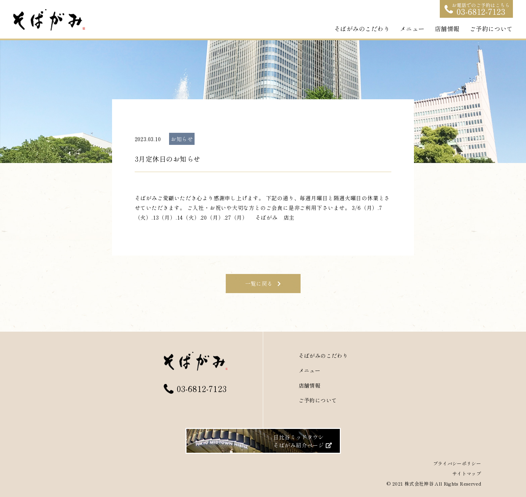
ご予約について (491, 28)
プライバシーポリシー (457, 463)
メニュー (412, 28)
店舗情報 (447, 28)
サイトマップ (466, 473)
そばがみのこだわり (362, 28)
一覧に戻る (263, 283)
